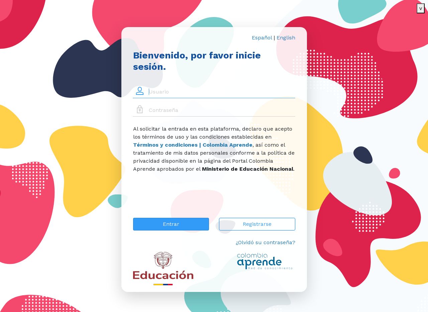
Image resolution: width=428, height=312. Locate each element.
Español (262, 37)
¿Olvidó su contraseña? (265, 242)
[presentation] (184, 199)
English (286, 37)
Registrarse (257, 224)
